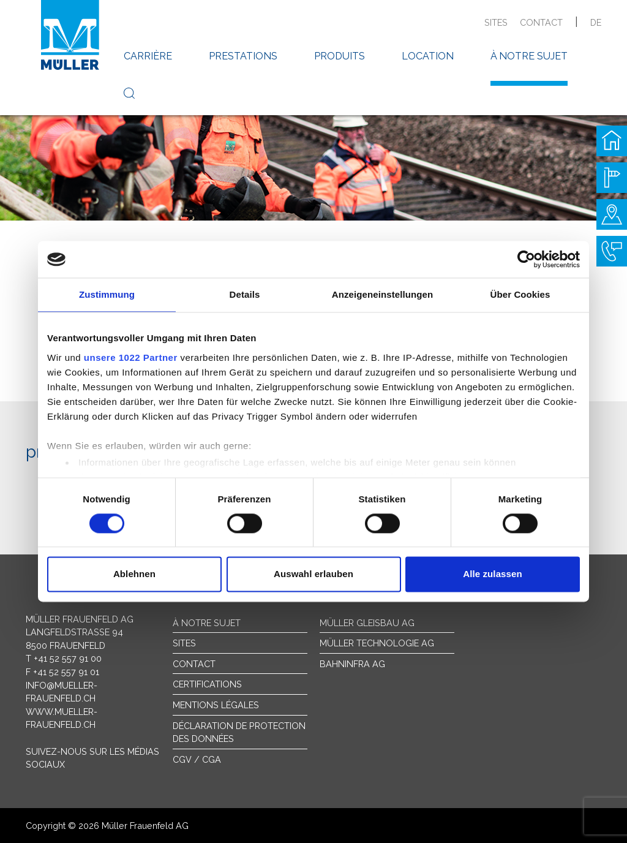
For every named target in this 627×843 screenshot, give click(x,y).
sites (496, 22)
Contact (194, 664)
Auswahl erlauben (313, 574)
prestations (243, 56)
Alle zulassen (492, 574)
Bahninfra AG (352, 664)
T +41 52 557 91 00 (64, 658)
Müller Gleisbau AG (367, 623)
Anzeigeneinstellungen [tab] (382, 294)
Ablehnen (134, 574)
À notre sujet (207, 623)
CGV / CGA (197, 759)
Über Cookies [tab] (520, 294)
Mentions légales (216, 705)
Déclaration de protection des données (239, 732)
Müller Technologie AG (377, 643)
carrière (148, 56)
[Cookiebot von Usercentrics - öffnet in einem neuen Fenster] (526, 259)
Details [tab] (245, 294)
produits (339, 56)
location (428, 56)
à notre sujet (529, 56)
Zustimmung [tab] (107, 294)
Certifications (207, 684)
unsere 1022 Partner (131, 357)
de (595, 22)
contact (541, 22)
